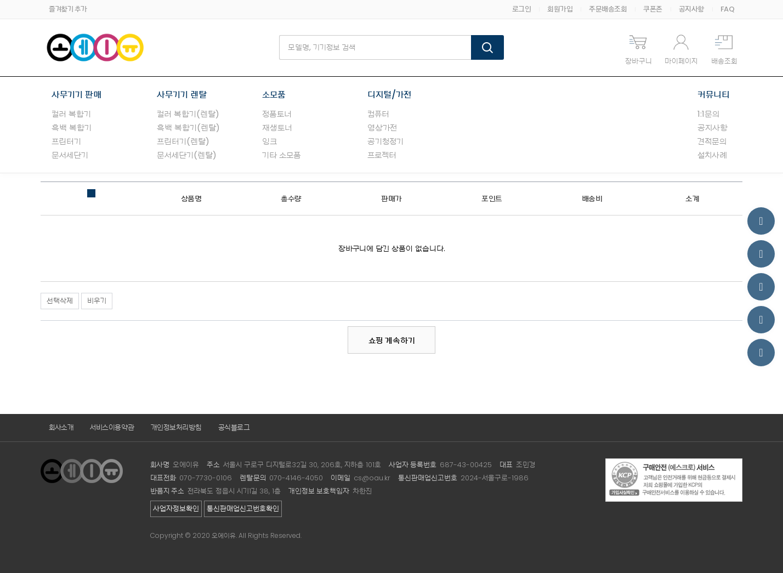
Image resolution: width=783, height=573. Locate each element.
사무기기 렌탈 (182, 94)
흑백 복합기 (72, 127)
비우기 (96, 301)
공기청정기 (385, 141)
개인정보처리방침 (176, 427)
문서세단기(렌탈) (187, 155)
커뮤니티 (713, 94)
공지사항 (691, 9)
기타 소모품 (281, 155)
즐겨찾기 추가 (68, 9)
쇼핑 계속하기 (391, 340)
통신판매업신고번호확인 (243, 508)
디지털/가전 (389, 94)
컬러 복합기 (71, 114)
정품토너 (277, 114)
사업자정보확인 (176, 508)
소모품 (274, 94)
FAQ (727, 9)
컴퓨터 (378, 114)
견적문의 (712, 141)
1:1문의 (708, 114)
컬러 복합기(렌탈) (188, 114)
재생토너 (277, 127)
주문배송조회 (608, 9)
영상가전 (382, 127)
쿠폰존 (652, 9)
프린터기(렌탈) (183, 141)
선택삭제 (60, 301)
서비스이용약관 (112, 427)
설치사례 (712, 155)
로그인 (521, 9)
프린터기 (66, 141)
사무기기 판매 (76, 94)
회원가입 (559, 9)
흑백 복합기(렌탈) (188, 127)
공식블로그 (234, 427)
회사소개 (61, 427)
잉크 (269, 141)
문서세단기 (70, 155)
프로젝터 (381, 155)
